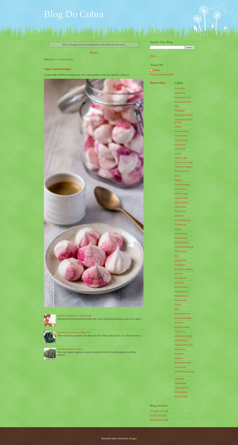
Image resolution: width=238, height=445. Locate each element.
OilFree (178, 305)
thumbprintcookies (183, 362)
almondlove (180, 93)
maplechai (179, 282)
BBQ (177, 106)
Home (93, 52)
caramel (178, 126)
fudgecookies (181, 207)
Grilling (178, 229)
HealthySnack (181, 238)
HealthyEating (181, 233)
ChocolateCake (181, 140)
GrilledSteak (180, 224)
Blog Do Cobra (74, 14)
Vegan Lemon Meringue (57, 69)
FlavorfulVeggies (182, 184)
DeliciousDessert (182, 171)
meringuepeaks (181, 291)
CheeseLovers (181, 135)
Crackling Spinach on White (70, 349)
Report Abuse (158, 82)
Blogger (132, 438)
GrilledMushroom (183, 220)
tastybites (179, 358)
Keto (177, 256)
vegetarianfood (181, 387)
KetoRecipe (180, 265)
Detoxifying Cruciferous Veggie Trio (74, 332)
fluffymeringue (181, 193)
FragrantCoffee (181, 198)
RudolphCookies (182, 327)
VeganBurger (180, 383)
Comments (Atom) (64, 59)
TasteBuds (179, 354)
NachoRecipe (181, 300)
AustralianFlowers (183, 97)
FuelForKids (180, 211)
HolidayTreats (181, 251)
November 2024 (157, 411)
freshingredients (182, 202)
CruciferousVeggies (183, 167)
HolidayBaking (181, 242)
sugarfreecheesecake (184, 345)
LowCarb (179, 273)
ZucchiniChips (181, 396)
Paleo (177, 309)
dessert (178, 176)
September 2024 (157, 420)
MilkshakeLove (182, 296)
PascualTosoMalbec (183, 318)
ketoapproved (181, 260)
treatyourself (180, 367)
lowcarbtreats (181, 278)
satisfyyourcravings (183, 336)
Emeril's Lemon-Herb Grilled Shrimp (74, 315)
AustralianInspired (183, 102)
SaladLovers (180, 331)
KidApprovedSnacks (184, 269)
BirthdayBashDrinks (184, 115)
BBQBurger (180, 110)
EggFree (178, 180)
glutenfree (179, 215)
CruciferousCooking (184, 162)
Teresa (156, 70)
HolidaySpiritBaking (184, 247)
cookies (178, 153)
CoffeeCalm (180, 149)
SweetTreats (180, 349)
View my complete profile (162, 74)
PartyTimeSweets (182, 313)
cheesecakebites (182, 131)
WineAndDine (181, 392)
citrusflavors (180, 144)
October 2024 (156, 415)
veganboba (179, 378)
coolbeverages (181, 158)
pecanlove (179, 322)
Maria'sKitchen (181, 287)
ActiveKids (180, 88)
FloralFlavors (181, 189)
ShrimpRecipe (181, 340)
